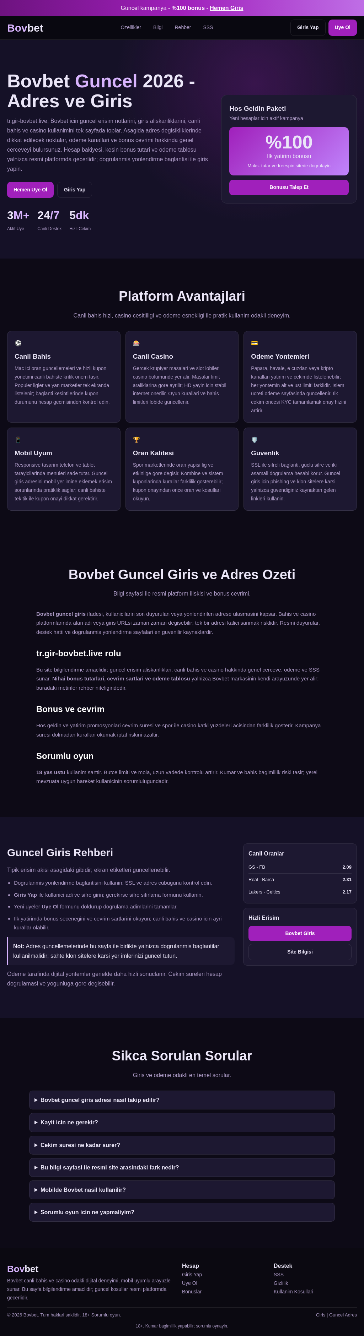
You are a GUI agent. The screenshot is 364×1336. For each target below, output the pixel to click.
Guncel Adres (343, 1315)
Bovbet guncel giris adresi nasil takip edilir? (100, 1100)
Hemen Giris (226, 8)
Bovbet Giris (300, 933)
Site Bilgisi (300, 952)
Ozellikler (131, 27)
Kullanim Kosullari (293, 1291)
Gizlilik (281, 1283)
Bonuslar (192, 1291)
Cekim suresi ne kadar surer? (80, 1145)
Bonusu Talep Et (288, 187)
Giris (321, 1315)
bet (25, 28)
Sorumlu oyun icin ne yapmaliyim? (87, 1212)
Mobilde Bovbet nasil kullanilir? (83, 1190)
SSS (208, 27)
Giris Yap (307, 27)
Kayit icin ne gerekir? (69, 1122)
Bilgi (157, 27)
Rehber (183, 27)
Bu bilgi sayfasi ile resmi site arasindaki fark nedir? (110, 1167)
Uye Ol (342, 27)
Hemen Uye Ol (30, 189)
